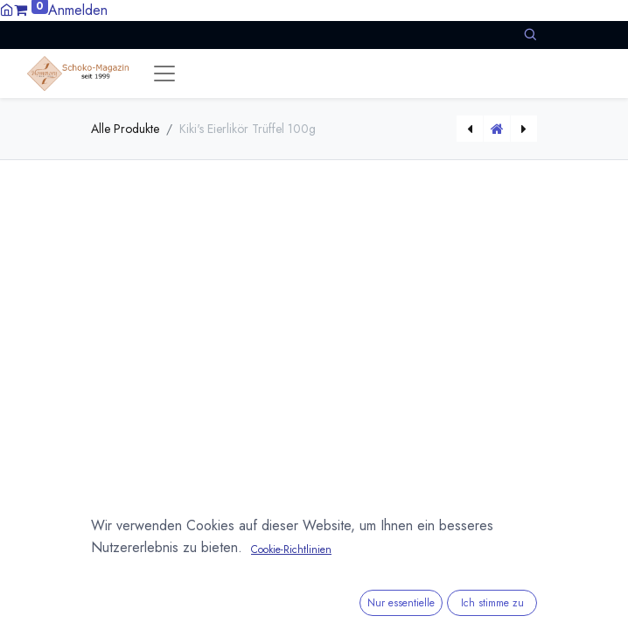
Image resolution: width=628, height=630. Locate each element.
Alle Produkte (125, 128)
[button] (530, 34)
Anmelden (78, 10)
